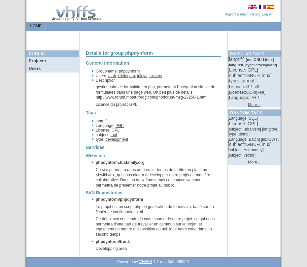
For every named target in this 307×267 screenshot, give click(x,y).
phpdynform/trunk (113, 241)
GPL (115, 130)
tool (114, 135)
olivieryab (126, 76)
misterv (156, 76)
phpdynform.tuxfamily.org (120, 162)
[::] (237, 59)
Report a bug (235, 14)
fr (106, 121)
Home (36, 26)
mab (112, 76)
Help (254, 14)
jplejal (142, 76)
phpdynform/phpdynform (119, 199)
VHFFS (145, 261)
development (116, 139)
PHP (120, 125)
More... (254, 105)
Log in (267, 14)
